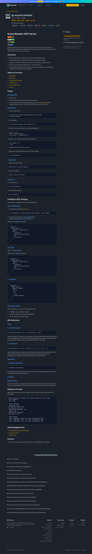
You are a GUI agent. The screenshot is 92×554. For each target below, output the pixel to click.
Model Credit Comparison (46, 541)
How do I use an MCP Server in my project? (46, 463)
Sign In (82, 5)
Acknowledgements (14, 85)
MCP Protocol (12, 435)
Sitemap (83, 550)
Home (50, 523)
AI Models (40, 5)
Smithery (26, 209)
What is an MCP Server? (46, 459)
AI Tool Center (82, 525)
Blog (63, 523)
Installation (12, 78)
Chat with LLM (48, 537)
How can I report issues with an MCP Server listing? (46, 474)
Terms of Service (76, 550)
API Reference (13, 82)
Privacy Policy (68, 550)
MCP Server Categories (46, 527)
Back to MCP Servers (12, 11)
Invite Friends (48, 539)
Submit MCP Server (72, 5)
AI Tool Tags (49, 533)
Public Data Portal (44, 102)
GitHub (72, 523)
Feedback (71, 525)
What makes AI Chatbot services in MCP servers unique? (46, 493)
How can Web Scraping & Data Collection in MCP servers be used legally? (46, 489)
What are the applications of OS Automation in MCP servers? (46, 501)
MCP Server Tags (48, 529)
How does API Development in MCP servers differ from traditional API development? (46, 482)
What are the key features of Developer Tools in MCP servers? (46, 478)
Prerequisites (12, 76)
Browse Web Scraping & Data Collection (73, 42)
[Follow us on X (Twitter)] (64, 5)
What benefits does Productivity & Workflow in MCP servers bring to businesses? (46, 485)
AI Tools (32, 5)
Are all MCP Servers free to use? (46, 470)
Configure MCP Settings (15, 80)
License (11, 87)
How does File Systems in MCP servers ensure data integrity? (46, 497)
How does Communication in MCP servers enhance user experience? (46, 505)
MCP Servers (23, 5)
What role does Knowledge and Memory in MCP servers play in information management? (46, 508)
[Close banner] (90, 1)
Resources (49, 5)
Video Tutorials (60, 525)
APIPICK (83, 523)
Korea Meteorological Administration (19, 430)
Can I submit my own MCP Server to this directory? (46, 466)
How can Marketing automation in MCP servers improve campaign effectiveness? (46, 512)
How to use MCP (60, 527)
